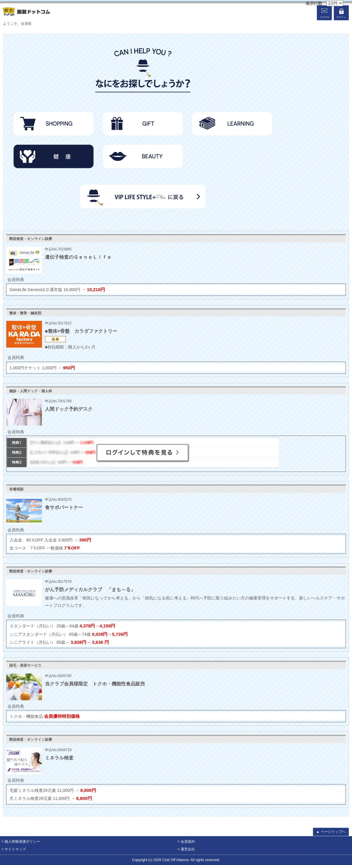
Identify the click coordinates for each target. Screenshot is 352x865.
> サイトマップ (13, 849)
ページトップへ (331, 832)
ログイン (341, 17)
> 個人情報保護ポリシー (20, 841)
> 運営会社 (186, 849)
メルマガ (324, 17)
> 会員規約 (186, 841)
